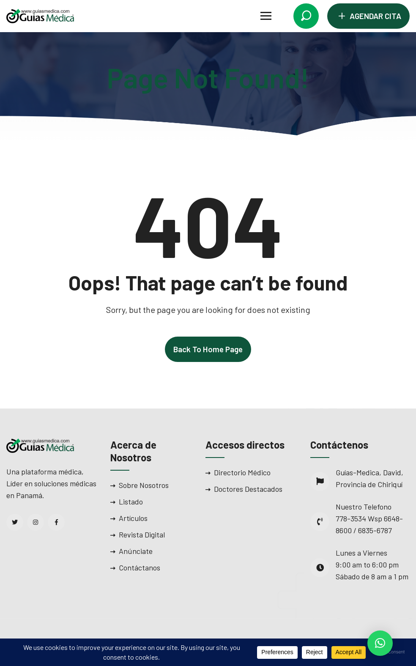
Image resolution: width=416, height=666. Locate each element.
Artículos (133, 518)
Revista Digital (142, 534)
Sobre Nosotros (144, 485)
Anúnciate (136, 551)
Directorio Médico (242, 472)
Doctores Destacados (248, 488)
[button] (380, 643)
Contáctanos (139, 567)
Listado (131, 501)
